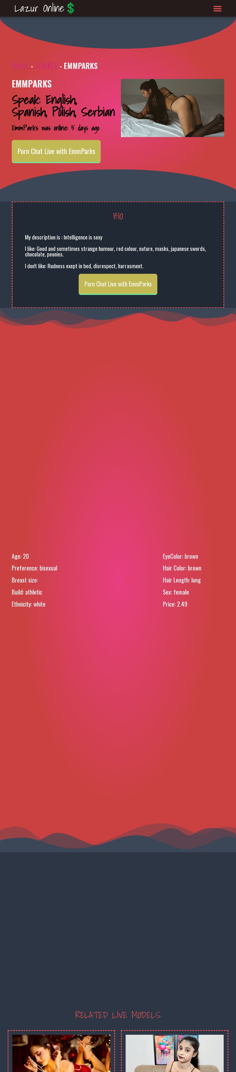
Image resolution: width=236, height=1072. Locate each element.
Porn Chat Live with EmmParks (56, 151)
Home (20, 65)
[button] (217, 8)
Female (46, 65)
